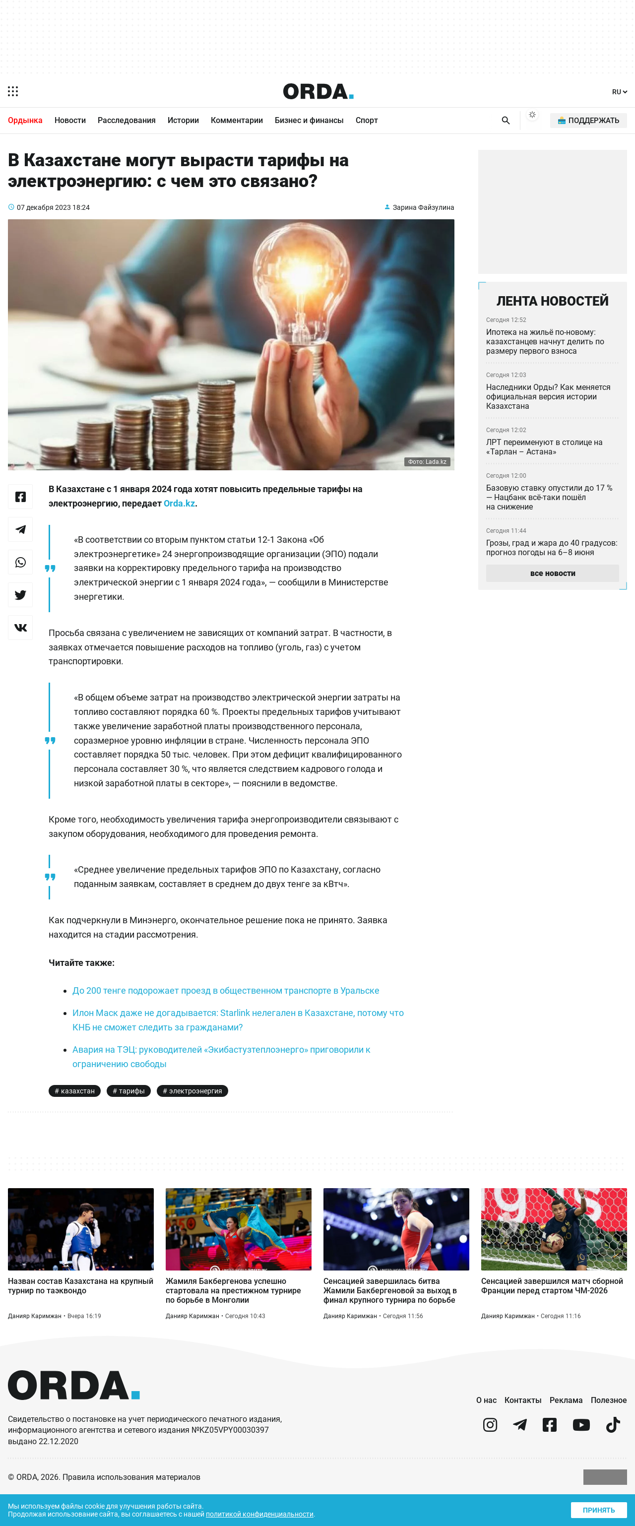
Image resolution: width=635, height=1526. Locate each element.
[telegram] (520, 1460)
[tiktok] (613, 1460)
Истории (183, 121)
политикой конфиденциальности (268, 1513)
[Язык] (620, 92)
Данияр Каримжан (35, 1345)
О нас (486, 1430)
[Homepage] (318, 91)
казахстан (77, 1115)
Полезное (609, 1430)
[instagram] (490, 1460)
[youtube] (581, 1460)
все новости (552, 577)
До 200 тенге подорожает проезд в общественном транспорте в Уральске (231, 1014)
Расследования (127, 121)
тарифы (131, 1115)
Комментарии (237, 121)
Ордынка (25, 121)
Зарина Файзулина (422, 215)
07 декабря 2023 (44, 215)
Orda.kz (191, 512)
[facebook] (550, 1460)
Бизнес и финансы (309, 121)
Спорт (367, 121)
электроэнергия (195, 1115)
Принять (598, 1509)
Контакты (523, 1430)
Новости (70, 121)
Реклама (566, 1430)
